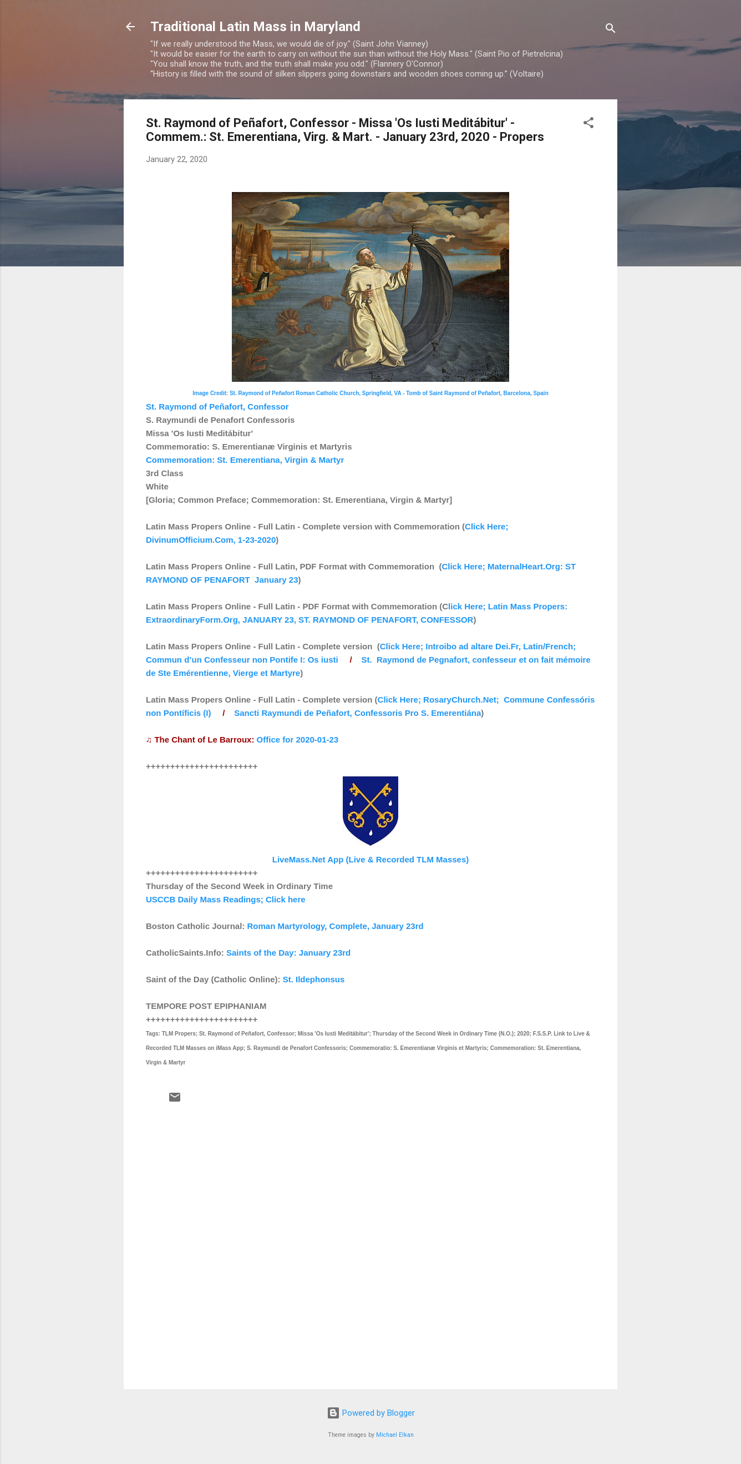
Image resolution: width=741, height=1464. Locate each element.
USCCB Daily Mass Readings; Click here (226, 899)
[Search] (610, 30)
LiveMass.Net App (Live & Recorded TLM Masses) (370, 859)
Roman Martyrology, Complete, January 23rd (335, 926)
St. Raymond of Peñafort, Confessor (217, 406)
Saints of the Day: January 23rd (288, 952)
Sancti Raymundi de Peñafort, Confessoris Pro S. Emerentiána (357, 713)
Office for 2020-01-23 (298, 739)
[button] (588, 124)
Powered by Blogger (371, 1413)
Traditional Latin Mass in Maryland (255, 26)
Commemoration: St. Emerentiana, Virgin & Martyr (245, 460)
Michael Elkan (395, 1434)
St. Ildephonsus (314, 979)
